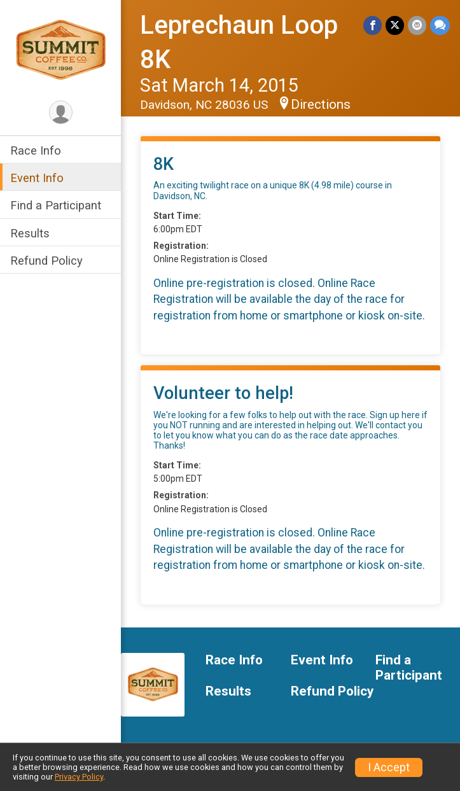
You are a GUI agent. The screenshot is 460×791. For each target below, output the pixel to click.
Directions (321, 104)
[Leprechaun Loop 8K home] (60, 49)
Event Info (37, 178)
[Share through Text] (440, 25)
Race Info (35, 150)
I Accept (389, 767)
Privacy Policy (79, 776)
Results (30, 233)
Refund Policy (46, 260)
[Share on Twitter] (395, 25)
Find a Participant (55, 205)
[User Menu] (61, 112)
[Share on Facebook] (372, 25)
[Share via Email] (417, 25)
